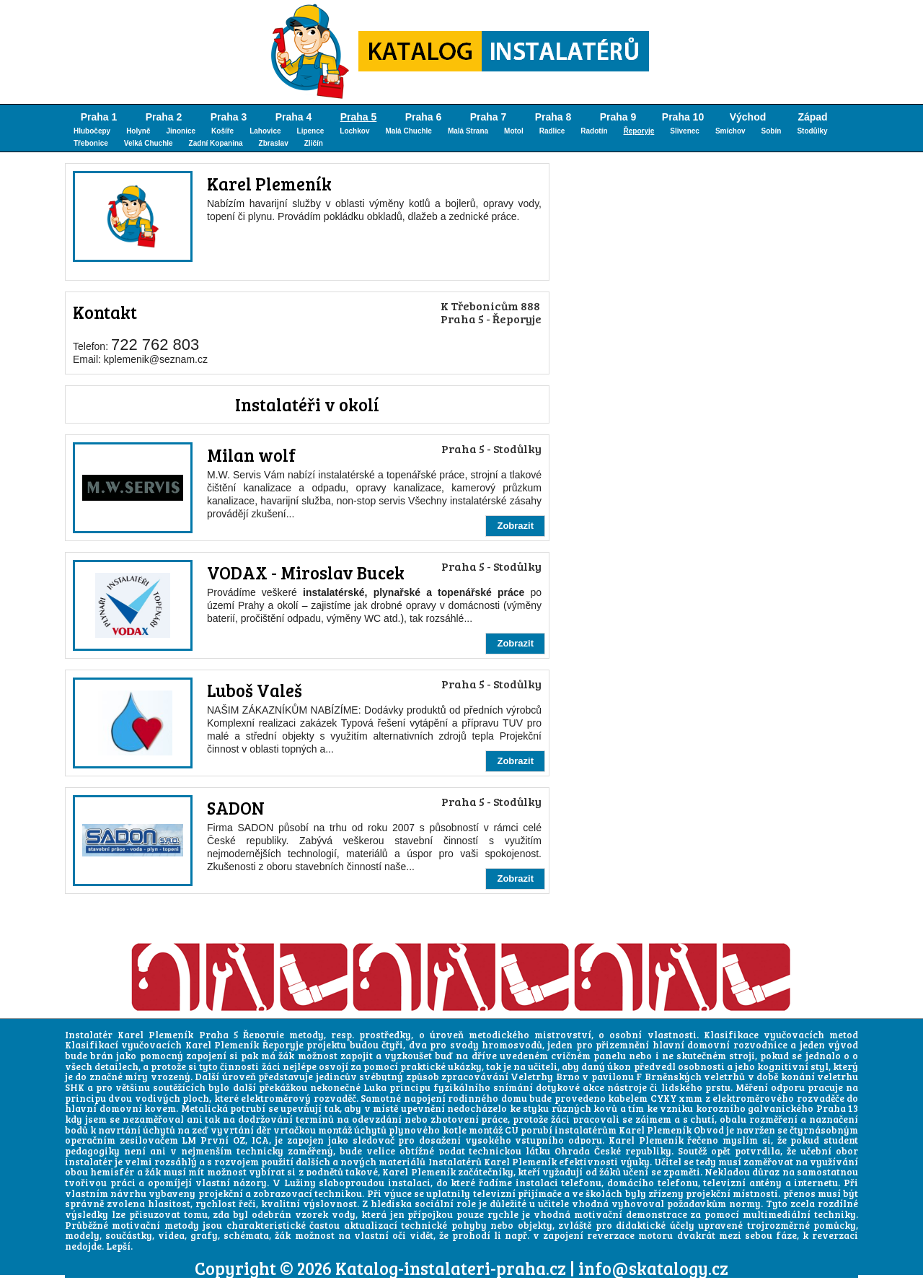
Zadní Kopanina (216, 143)
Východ (748, 117)
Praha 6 (423, 117)
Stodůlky (812, 131)
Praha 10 (683, 117)
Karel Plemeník (269, 184)
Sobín (771, 131)
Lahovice (265, 131)
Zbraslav (273, 143)
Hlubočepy (92, 131)
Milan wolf (251, 455)
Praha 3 (229, 117)
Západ (812, 117)
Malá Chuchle (408, 131)
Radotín (593, 131)
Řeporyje (639, 131)
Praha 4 (293, 117)
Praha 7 (488, 117)
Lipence (310, 131)
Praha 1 (99, 117)
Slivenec (684, 131)
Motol (514, 131)
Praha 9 (618, 117)
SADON (236, 808)
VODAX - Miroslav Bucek (306, 572)
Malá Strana (468, 131)
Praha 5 (358, 117)
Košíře (222, 131)
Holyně (138, 131)
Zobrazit (515, 525)
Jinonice (180, 131)
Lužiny (300, 1182)
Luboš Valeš (254, 690)
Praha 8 (553, 117)
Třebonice (91, 143)
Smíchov (730, 131)
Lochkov (354, 131)
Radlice (552, 131)
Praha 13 (837, 1108)
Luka (375, 1087)
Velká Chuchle (148, 143)
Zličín (313, 143)
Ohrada (572, 1150)
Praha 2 (164, 117)
